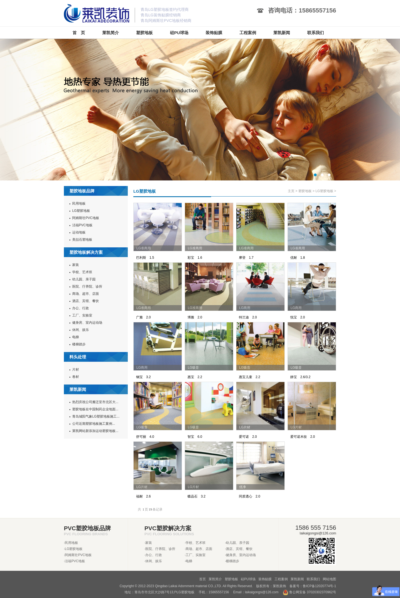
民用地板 (79, 203)
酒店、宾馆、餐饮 (85, 301)
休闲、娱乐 (80, 330)
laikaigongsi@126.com (262, 592)
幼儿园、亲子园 (84, 279)
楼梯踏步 (79, 344)
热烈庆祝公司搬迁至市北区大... (95, 402)
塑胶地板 (305, 191)
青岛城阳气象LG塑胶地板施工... (95, 416)
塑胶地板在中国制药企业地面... (95, 409)
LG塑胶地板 (81, 211)
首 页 (78, 32)
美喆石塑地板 (82, 240)
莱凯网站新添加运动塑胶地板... (95, 431)
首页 (202, 579)
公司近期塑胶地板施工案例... (93, 424)
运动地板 (79, 232)
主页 (291, 191)
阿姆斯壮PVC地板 (85, 218)
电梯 (75, 337)
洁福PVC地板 (82, 225)
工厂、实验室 (82, 315)
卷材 (75, 377)
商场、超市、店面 (85, 294)
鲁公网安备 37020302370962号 (309, 592)
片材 (75, 369)
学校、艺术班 (82, 272)
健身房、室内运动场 (87, 323)
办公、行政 (80, 308)
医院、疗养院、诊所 (87, 286)
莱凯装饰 (279, 586)
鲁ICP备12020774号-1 (319, 586)
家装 (75, 265)
